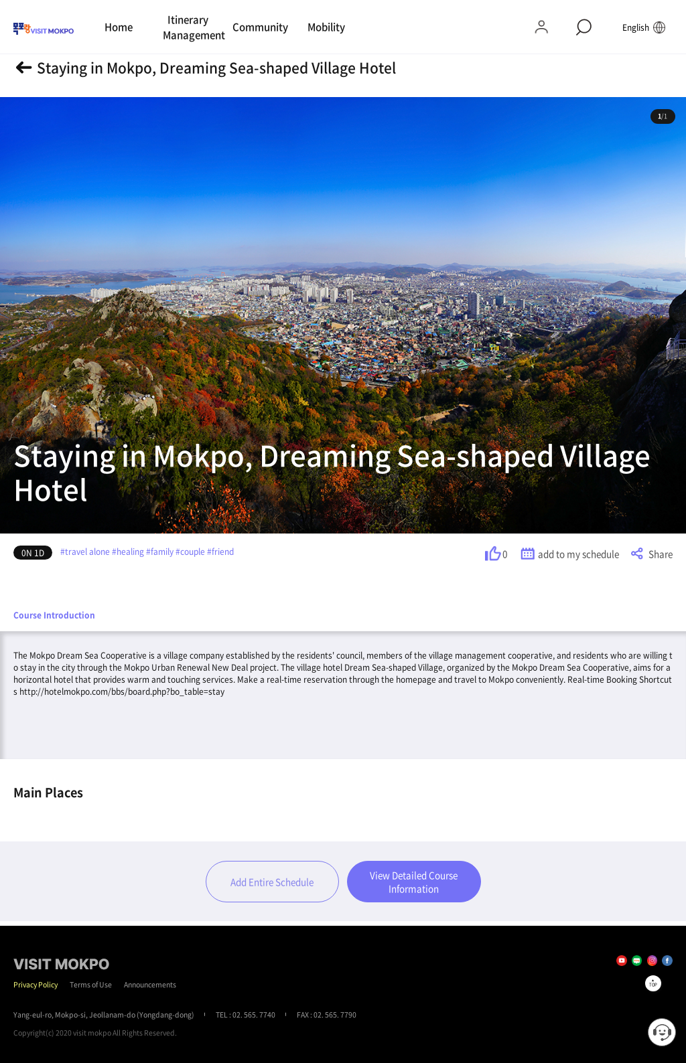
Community (259, 26)
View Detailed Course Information (414, 881)
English (644, 27)
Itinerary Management (190, 27)
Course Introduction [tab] (54, 615)
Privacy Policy (35, 984)
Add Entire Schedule (272, 881)
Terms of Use (91, 984)
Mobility (326, 26)
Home (119, 26)
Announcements (150, 984)
